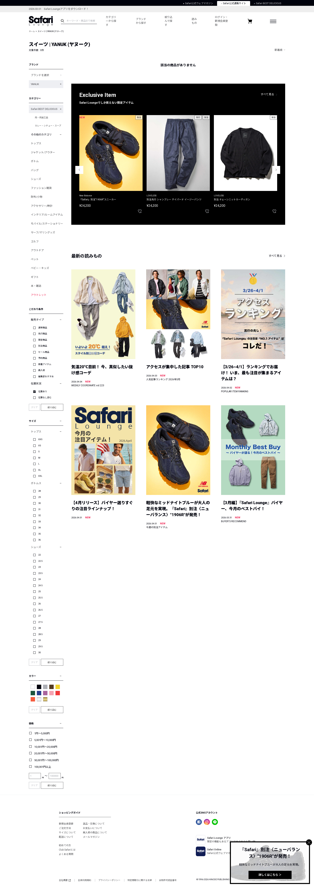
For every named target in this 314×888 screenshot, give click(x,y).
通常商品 (42, 327)
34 (39, 527)
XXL (40, 476)
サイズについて (67, 832)
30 (39, 503)
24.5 (40, 585)
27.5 (40, 622)
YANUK (35, 84)
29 (39, 497)
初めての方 (65, 845)
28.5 (40, 634)
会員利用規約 (84, 880)
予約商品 (42, 358)
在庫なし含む (44, 397)
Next (276, 170)
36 (39, 540)
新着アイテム (44, 364)
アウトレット (38, 294)
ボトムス (36, 483)
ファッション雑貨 (41, 188)
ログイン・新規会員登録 (221, 21)
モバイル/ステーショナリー (47, 223)
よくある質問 (66, 854)
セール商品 (43, 352)
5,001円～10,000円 (45, 740)
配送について (66, 837)
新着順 (278, 49)
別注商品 (42, 346)
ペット (35, 259)
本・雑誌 (36, 285)
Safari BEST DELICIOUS (267, 3)
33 (39, 521)
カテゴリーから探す (111, 21)
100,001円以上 (42, 766)
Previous (79, 170)
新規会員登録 (66, 823)
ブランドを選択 (40, 75)
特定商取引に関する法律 (140, 880)
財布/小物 (36, 196)
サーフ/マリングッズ (43, 232)
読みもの (194, 21)
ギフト (35, 277)
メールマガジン (91, 837)
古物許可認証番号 (168, 880)
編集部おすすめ (46, 376)
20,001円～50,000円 (45, 753)
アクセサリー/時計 (41, 205)
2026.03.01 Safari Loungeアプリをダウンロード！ (59, 8)
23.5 (40, 573)
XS (39, 445)
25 (39, 591)
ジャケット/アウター (43, 152)
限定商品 (42, 340)
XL (39, 470)
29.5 (40, 646)
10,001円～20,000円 (45, 746)
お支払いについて (92, 828)
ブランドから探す (141, 21)
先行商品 (42, 333)
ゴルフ (35, 241)
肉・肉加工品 (41, 117)
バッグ (35, 170)
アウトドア (37, 250)
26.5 (40, 610)
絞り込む (52, 407)
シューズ (36, 179)
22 (39, 555)
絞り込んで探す (168, 21)
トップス (36, 143)
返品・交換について (94, 823)
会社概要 (65, 880)
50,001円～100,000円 (46, 760)
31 (39, 509)
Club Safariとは (67, 849)
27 (39, 616)
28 (39, 491)
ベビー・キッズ (40, 268)
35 (39, 534)
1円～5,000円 (42, 733)
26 (39, 603)
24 (39, 579)
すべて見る (267, 94)
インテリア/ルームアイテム (47, 214)
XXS (40, 439)
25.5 (40, 597)
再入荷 (41, 370)
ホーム (32, 31)
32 (39, 515)
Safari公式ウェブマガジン (198, 3)
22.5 (40, 561)
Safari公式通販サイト (233, 3)
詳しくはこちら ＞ (270, 874)
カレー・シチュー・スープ (48, 125)
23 (39, 567)
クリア (34, 407)
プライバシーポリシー (109, 880)
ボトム (35, 161)
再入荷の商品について (95, 832)
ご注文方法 (65, 828)
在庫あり (42, 391)
